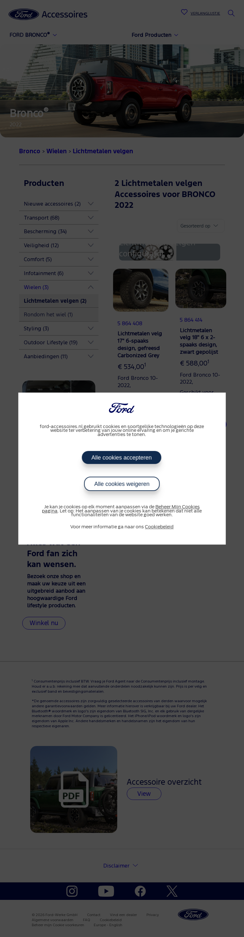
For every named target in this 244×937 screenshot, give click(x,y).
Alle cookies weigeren (122, 484)
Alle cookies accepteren (121, 457)
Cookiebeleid (159, 527)
